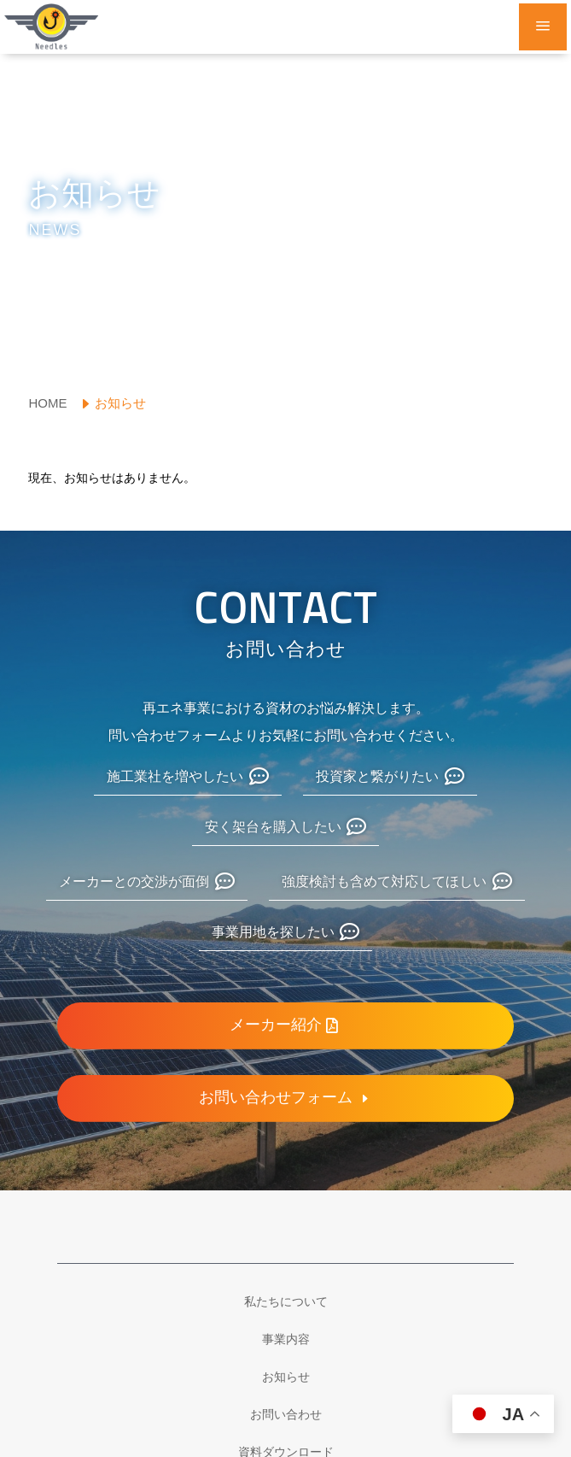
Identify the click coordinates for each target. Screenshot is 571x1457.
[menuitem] (51, 403)
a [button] (543, 27)
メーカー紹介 (276, 1025)
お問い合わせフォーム (276, 1098)
